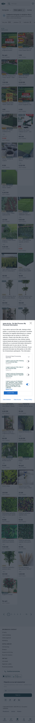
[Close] (31, 323)
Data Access (17, 399)
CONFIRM (10, 393)
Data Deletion (7, 399)
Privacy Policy (28, 399)
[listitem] (17, 357)
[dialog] (17, 361)
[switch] (27, 361)
